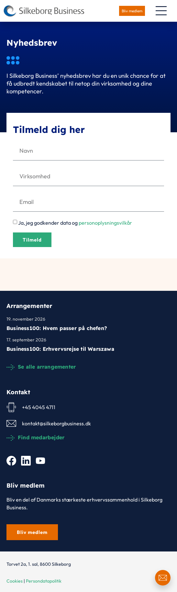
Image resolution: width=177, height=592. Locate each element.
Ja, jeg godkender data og (75, 222)
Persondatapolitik (43, 581)
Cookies (14, 581)
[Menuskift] (161, 10)
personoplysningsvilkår (105, 222)
